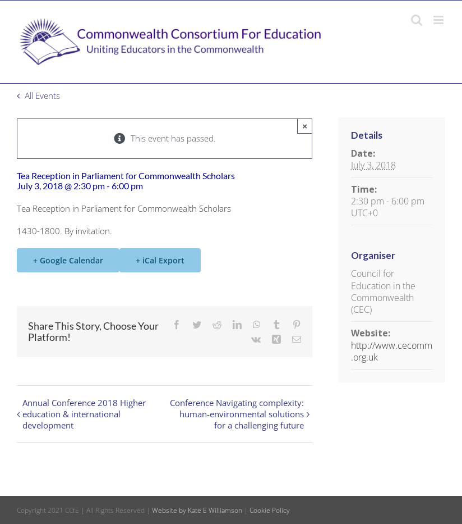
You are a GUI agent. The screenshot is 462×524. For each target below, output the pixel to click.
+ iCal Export (160, 260)
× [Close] (304, 126)
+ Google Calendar (68, 260)
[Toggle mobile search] (416, 20)
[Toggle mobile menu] (439, 20)
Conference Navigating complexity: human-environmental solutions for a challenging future (237, 414)
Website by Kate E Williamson (197, 510)
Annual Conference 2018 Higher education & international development (84, 414)
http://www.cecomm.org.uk (391, 351)
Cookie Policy (270, 510)
